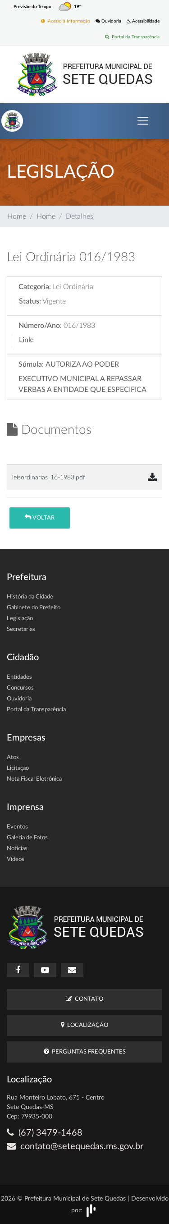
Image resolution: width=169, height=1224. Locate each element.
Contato (84, 998)
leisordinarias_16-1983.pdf (48, 477)
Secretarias (21, 629)
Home (16, 216)
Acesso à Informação (65, 20)
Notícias (17, 848)
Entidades (19, 677)
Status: (30, 301)
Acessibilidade (143, 20)
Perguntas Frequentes (85, 1051)
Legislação (20, 618)
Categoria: (34, 286)
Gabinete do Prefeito (33, 608)
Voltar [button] (40, 517)
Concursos (20, 688)
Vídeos (15, 859)
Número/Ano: (40, 325)
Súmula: (31, 364)
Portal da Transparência (132, 36)
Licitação (18, 768)
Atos (13, 757)
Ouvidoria (108, 20)
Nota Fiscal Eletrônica (34, 779)
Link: (26, 340)
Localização (84, 1025)
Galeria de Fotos (27, 838)
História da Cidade (30, 597)
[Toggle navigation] (143, 121)
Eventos (17, 827)
